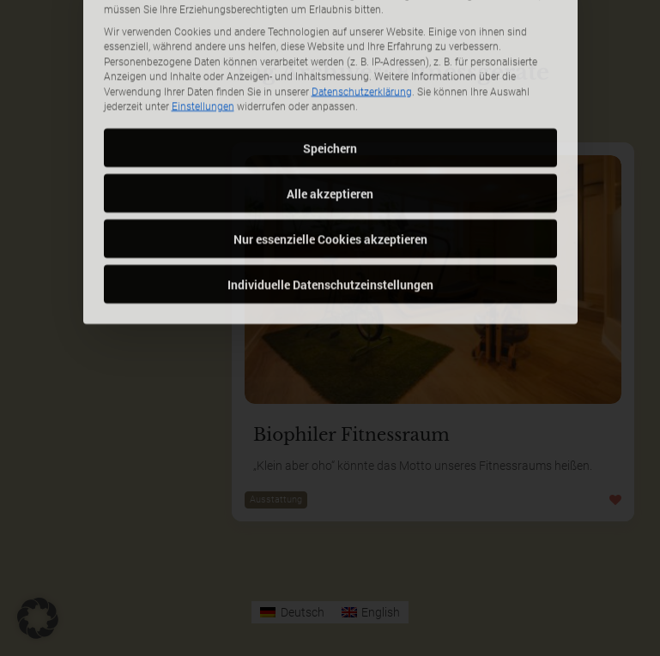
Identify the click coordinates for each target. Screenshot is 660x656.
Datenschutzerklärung (362, 21)
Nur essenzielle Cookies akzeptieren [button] (330, 167)
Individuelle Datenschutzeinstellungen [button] (330, 213)
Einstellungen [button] (203, 36)
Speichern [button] (330, 77)
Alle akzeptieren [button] (330, 122)
